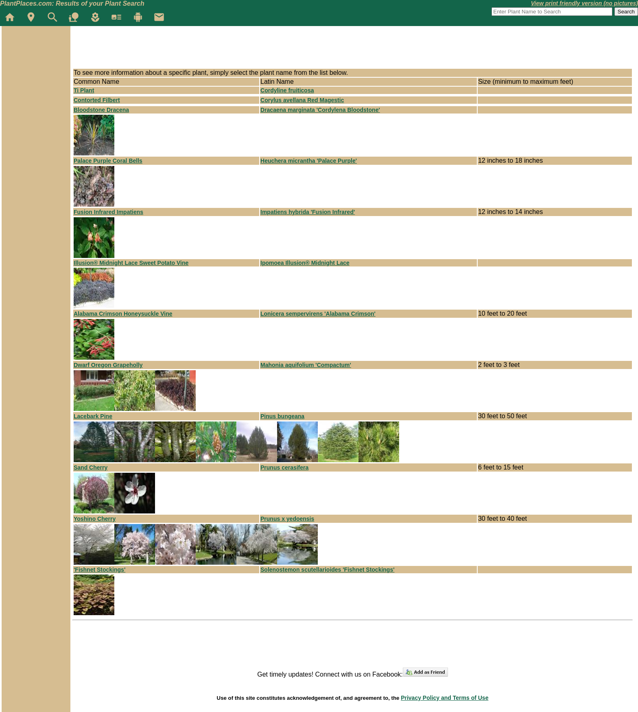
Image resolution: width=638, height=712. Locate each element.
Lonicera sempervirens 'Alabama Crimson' (318, 313)
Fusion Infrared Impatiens (108, 212)
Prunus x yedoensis (287, 518)
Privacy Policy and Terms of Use (444, 698)
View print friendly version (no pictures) (584, 3)
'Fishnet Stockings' (99, 569)
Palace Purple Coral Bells (108, 160)
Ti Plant (84, 90)
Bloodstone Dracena (101, 110)
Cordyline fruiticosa (287, 90)
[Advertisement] (220, 49)
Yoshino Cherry (95, 518)
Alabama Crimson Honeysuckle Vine (123, 313)
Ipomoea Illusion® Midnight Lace (305, 263)
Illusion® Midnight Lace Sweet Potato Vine (131, 263)
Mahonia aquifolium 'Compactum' (305, 365)
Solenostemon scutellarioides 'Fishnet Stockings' (327, 569)
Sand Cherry (90, 467)
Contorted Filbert (97, 100)
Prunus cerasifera (284, 467)
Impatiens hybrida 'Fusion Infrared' (307, 212)
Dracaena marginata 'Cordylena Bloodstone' (320, 110)
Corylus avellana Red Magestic (302, 100)
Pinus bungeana (282, 416)
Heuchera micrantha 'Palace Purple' (308, 160)
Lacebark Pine (93, 416)
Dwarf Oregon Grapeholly (108, 365)
